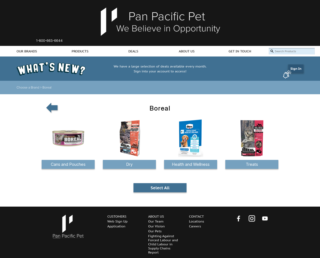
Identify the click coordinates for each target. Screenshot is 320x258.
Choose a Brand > (29, 87)
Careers (195, 226)
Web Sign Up (117, 221)
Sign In (295, 68)
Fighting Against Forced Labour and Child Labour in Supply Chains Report (163, 244)
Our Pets (155, 231)
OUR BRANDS (27, 51)
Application (116, 226)
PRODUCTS (80, 51)
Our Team (155, 221)
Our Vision (156, 226)
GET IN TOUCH (240, 51)
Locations (196, 221)
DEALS (133, 51)
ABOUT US (186, 51)
